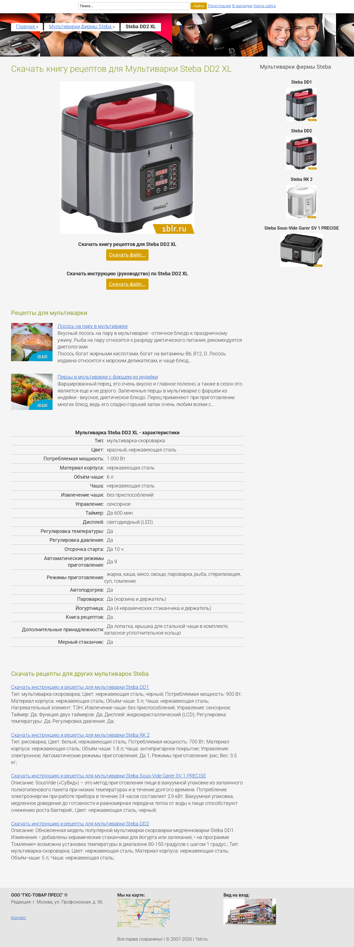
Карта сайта (265, 6)
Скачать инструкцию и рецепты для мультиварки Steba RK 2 (80, 735)
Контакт (18, 917)
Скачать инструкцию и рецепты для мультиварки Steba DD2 (80, 824)
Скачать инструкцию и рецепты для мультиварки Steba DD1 (80, 687)
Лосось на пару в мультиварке (93, 326)
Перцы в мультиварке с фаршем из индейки (108, 377)
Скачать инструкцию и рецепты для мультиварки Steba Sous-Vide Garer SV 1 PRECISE (108, 776)
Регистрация (219, 6)
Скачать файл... (127, 255)
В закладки (242, 6)
